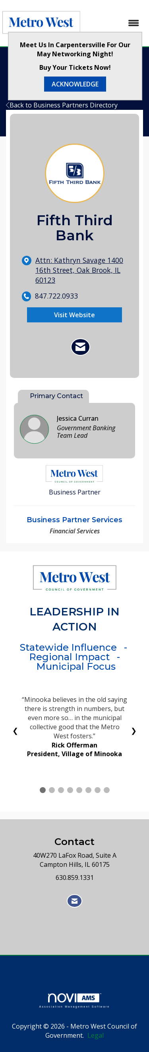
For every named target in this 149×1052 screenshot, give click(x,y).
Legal (95, 1035)
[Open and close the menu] (115, 23)
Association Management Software (74, 1000)
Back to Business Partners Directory (62, 105)
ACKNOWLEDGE (75, 84)
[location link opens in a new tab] (81, 270)
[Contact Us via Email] (74, 901)
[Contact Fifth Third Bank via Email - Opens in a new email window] (80, 347)
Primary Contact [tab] (56, 396)
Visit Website (74, 314)
